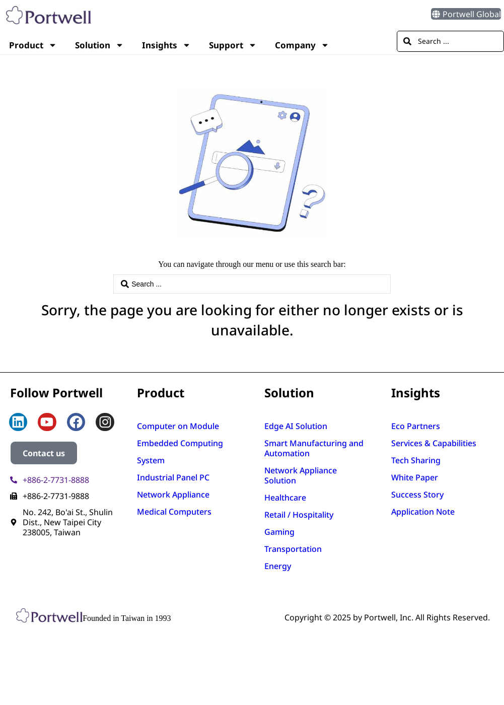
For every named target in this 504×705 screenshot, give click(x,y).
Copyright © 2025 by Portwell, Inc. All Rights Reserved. (387, 617)
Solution (99, 45)
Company (302, 45)
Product (33, 45)
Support (233, 45)
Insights (166, 45)
